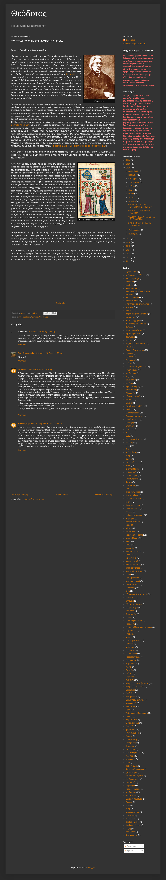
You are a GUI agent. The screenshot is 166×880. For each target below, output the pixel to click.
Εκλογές (129, 403)
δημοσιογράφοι (132, 386)
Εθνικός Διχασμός (133, 396)
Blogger (91, 867)
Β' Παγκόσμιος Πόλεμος (136, 324)
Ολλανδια (130, 601)
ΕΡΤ (127, 432)
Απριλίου (132, 197)
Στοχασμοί (130, 677)
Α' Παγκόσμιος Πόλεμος (136, 275)
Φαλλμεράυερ (132, 739)
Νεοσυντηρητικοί (133, 581)
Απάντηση (22, 345)
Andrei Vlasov (132, 795)
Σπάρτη (129, 673)
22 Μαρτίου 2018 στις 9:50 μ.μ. (40, 369)
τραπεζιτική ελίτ (132, 723)
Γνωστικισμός (131, 370)
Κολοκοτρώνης (132, 495)
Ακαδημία (130, 282)
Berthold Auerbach (20, 125)
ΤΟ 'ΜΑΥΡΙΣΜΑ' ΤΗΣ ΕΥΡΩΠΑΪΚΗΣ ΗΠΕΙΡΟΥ (140, 205)
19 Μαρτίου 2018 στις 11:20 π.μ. (49, 353)
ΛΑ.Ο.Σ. (129, 512)
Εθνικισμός (130, 393)
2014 (128, 250)
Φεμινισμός (130, 749)
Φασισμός (130, 746)
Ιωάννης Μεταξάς (133, 469)
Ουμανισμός (131, 614)
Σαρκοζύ (129, 670)
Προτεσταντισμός (133, 657)
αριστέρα (129, 310)
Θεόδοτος (29, 13)
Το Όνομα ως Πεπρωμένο (137, 713)
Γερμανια (129, 353)
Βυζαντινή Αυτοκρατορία (136, 343)
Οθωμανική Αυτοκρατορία (137, 594)
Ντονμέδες (130, 588)
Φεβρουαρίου (134, 230)
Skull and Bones (133, 822)
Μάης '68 (129, 525)
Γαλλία (128, 347)
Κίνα (127, 489)
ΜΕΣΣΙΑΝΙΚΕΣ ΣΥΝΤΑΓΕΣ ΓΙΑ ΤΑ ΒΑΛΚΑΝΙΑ (141, 218)
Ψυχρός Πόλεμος (133, 789)
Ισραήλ (129, 459)
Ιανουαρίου (133, 234)
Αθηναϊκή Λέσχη (132, 278)
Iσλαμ (128, 809)
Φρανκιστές (131, 759)
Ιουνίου (131, 190)
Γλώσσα (129, 363)
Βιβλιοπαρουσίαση (134, 333)
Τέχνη (128, 710)
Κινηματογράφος (133, 492)
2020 (128, 160)
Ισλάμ (128, 456)
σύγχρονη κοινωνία (134, 686)
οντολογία (130, 611)
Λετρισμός (130, 518)
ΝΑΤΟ (128, 574)
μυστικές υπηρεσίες (134, 568)
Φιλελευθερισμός (133, 752)
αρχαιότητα (130, 317)
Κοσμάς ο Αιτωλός (133, 498)
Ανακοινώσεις (131, 288)
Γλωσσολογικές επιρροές (136, 366)
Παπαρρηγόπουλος (134, 620)
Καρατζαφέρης (132, 479)
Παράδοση (130, 624)
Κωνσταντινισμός (133, 505)
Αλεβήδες (130, 285)
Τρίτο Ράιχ (130, 726)
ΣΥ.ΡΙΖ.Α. (130, 680)
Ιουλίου (131, 186)
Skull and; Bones (133, 825)
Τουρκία (129, 716)
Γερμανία (129, 357)
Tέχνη (128, 828)
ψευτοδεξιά (130, 782)
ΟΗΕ (128, 591)
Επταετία (129, 429)
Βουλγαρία (130, 337)
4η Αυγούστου (132, 272)
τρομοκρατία (131, 729)
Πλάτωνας (130, 634)
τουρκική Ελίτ (131, 719)
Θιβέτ (128, 449)
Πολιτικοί (129, 644)
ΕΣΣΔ (128, 436)
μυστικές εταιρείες (133, 564)
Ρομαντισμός (131, 660)
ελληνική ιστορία (133, 413)
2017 (128, 238)
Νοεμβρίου (133, 175)
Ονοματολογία (132, 607)
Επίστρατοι (130, 426)
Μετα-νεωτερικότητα (134, 535)
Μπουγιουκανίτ (132, 561)
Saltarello (60, 303)
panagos (22, 369)
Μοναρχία (130, 548)
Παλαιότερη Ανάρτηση (104, 494)
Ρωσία (128, 667)
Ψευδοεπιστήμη (132, 779)
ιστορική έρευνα (132, 462)
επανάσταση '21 (132, 419)
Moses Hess (71, 74)
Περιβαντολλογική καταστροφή (139, 627)
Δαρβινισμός (131, 373)
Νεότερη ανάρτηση (20, 494)
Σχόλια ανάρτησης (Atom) (34, 499)
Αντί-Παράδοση (24, 317)
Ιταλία (128, 465)
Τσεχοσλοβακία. (132, 733)
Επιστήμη (130, 423)
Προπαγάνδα (131, 653)
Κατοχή (129, 482)
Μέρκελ (129, 528)
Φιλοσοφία (130, 756)
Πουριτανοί (130, 650)
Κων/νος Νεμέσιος (26, 423)
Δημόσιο (129, 383)
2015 (128, 246)
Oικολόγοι (130, 815)
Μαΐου (131, 194)
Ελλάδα (129, 409)
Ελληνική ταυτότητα (134, 416)
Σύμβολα (129, 693)
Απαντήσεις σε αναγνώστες (137, 304)
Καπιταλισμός (131, 475)
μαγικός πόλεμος (133, 522)
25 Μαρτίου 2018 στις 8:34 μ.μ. (49, 423)
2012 (128, 257)
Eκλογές (129, 802)
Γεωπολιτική (131, 360)
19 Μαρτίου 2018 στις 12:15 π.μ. (42, 332)
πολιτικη (129, 637)
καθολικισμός (131, 472)
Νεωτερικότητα (132, 584)
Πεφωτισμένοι (132, 630)
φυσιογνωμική (132, 766)
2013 (128, 254)
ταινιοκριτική (131, 703)
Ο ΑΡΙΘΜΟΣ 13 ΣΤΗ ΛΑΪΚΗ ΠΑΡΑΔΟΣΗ (140, 224)
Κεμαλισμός (131, 485)
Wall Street (130, 832)
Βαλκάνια (130, 327)
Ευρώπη (129, 442)
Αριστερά (34, 317)
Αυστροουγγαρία (133, 320)
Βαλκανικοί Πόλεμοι (134, 330)
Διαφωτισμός (131, 390)
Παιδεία (129, 617)
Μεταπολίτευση (132, 538)
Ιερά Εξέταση (131, 452)
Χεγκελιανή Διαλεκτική (135, 769)
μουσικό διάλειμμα (133, 551)
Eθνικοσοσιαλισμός (134, 799)
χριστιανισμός (131, 772)
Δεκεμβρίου (133, 171)
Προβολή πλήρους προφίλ (134, 44)
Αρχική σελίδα (61, 494)
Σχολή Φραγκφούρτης (135, 700)
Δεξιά (128, 376)
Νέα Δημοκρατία (132, 578)
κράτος (129, 502)
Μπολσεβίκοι (131, 558)
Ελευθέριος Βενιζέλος (135, 406)
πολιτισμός (130, 647)
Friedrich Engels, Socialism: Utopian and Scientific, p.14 (79, 146)
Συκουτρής (130, 690)
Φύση (128, 762)
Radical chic (131, 818)
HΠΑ (128, 805)
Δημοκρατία (131, 380)
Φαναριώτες (131, 743)
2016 (128, 242)
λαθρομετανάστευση (134, 515)
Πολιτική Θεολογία (133, 640)
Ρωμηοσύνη (131, 663)
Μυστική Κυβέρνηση (134, 571)
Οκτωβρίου (133, 178)
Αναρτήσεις (131, 846)
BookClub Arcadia (26, 353)
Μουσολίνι (130, 555)
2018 (128, 168)
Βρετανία (129, 340)
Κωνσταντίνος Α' (133, 508)
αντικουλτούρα (132, 300)
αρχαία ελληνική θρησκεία (137, 314)
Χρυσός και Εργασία (134, 776)
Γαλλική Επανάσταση (135, 350)
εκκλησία (129, 399)
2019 (128, 164)
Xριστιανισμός (132, 835)
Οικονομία (130, 597)
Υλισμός (129, 736)
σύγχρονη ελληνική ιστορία (137, 683)
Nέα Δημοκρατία (132, 812)
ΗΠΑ (128, 446)
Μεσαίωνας (43, 317)
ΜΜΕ (128, 545)
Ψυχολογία (130, 785)
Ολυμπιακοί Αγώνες (134, 604)
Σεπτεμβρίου (134, 182)
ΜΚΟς (128, 541)
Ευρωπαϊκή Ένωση (134, 439)
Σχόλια (129, 851)
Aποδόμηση (131, 792)
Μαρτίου (132, 201)
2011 (128, 261)
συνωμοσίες (131, 696)
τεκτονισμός (131, 706)
